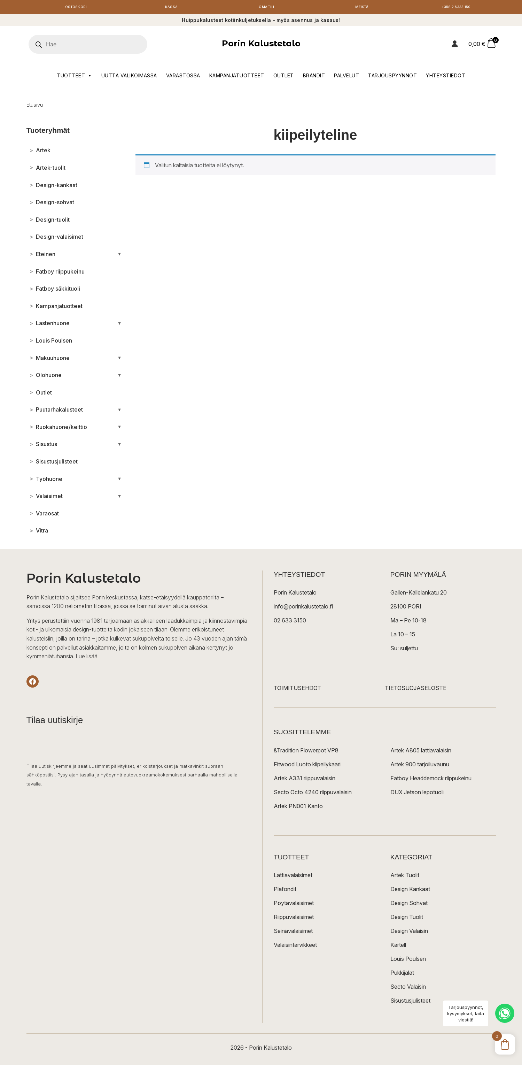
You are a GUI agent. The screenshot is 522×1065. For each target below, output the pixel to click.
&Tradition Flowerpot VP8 (306, 752)
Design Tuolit (406, 918)
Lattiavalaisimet (293, 876)
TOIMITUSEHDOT (297, 690)
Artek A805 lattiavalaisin (420, 752)
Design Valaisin (409, 932)
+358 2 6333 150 (457, 8)
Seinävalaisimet (293, 932)
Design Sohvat (409, 904)
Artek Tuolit (404, 876)
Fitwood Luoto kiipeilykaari (307, 766)
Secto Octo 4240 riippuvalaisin (313, 793)
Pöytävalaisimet (294, 904)
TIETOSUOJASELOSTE (415, 690)
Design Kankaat (410, 890)
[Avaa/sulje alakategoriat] (119, 256)
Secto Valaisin (408, 988)
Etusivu (34, 106)
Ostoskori (76, 8)
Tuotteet (74, 77)
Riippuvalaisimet (294, 918)
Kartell (398, 946)
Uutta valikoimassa (129, 77)
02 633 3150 (290, 622)
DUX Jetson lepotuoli (417, 793)
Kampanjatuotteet (236, 77)
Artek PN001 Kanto (298, 807)
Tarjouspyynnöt (392, 77)
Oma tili (266, 8)
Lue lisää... (88, 657)
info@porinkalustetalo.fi (303, 608)
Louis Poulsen (408, 960)
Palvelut (346, 77)
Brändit (314, 77)
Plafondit (285, 890)
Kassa (171, 8)
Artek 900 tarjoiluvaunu (419, 766)
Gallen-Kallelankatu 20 (418, 594)
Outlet (283, 77)
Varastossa (183, 77)
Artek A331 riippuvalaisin (304, 779)
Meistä (362, 8)
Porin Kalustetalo (261, 45)
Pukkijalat (402, 974)
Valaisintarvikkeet (295, 946)
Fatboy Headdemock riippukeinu (431, 779)
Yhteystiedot (445, 77)
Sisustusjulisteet (410, 1002)
